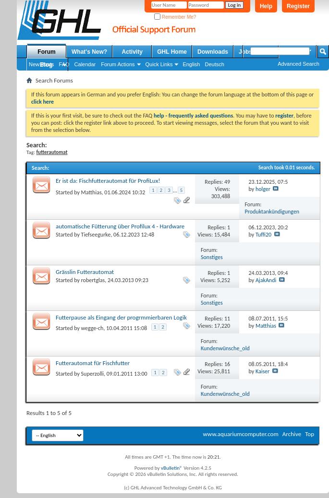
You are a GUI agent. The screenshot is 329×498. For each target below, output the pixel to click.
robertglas (93, 280)
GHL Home (172, 51)
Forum (46, 51)
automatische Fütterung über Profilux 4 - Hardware (120, 226)
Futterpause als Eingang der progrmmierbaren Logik (121, 317)
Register (298, 6)
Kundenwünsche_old (225, 348)
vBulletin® (172, 468)
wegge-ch (92, 328)
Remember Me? (175, 17)
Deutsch (214, 64)
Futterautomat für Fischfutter (93, 363)
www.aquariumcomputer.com (240, 434)
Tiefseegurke (96, 234)
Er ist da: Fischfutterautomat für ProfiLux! (108, 180)
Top (309, 434)
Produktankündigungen (272, 211)
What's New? (89, 51)
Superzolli (92, 373)
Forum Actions (117, 64)
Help (266, 6)
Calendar (85, 64)
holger (263, 189)
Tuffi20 (263, 234)
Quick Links (159, 64)
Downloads (212, 51)
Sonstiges (212, 257)
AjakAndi (266, 280)
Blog (46, 64)
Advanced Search (298, 64)
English (191, 64)
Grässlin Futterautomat (85, 271)
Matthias (91, 192)
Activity (132, 51)
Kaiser (262, 371)
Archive (291, 434)
